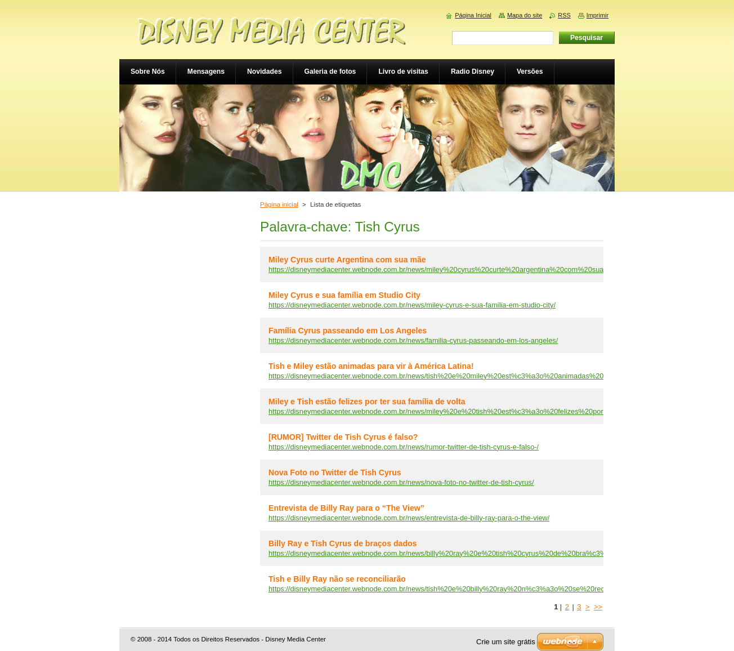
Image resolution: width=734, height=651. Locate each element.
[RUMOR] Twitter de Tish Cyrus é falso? (343, 437)
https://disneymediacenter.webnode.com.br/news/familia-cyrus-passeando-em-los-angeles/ (413, 340)
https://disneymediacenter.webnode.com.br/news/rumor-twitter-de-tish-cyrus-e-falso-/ (403, 447)
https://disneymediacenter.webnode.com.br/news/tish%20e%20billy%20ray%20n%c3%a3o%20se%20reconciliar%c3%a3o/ (465, 589)
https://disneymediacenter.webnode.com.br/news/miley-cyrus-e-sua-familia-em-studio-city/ (412, 305)
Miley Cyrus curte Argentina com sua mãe (347, 259)
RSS (564, 15)
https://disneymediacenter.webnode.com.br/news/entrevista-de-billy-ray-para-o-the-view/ (408, 518)
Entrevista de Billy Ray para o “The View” (346, 507)
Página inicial (279, 204)
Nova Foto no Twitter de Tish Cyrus (334, 472)
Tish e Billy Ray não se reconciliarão (337, 578)
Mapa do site (524, 15)
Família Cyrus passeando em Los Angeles (347, 330)
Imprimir (597, 15)
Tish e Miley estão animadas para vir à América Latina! (371, 366)
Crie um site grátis (505, 641)
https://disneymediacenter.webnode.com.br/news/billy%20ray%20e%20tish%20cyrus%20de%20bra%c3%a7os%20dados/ (463, 553)
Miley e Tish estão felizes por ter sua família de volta (366, 401)
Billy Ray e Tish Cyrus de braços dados (342, 543)
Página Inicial (473, 15)
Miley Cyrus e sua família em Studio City (344, 295)
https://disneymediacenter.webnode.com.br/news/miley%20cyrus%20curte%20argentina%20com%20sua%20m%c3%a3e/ (463, 269)
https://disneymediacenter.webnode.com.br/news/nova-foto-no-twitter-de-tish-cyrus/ (401, 482)
